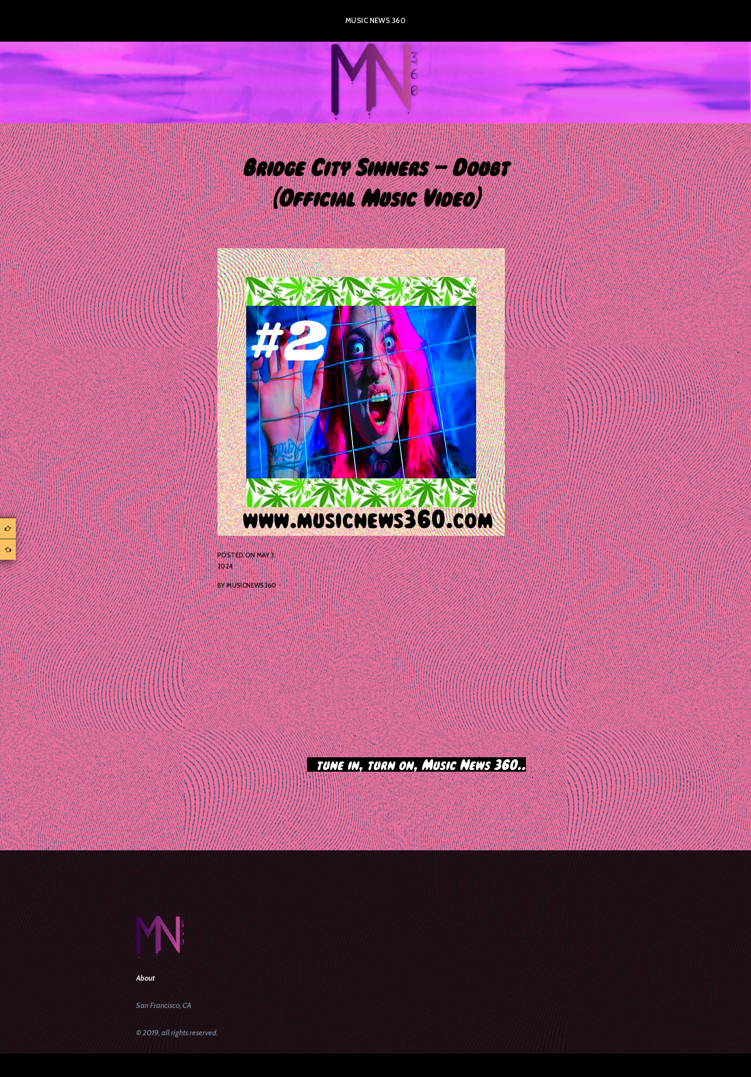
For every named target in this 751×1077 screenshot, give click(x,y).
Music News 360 (375, 20)
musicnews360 (251, 585)
